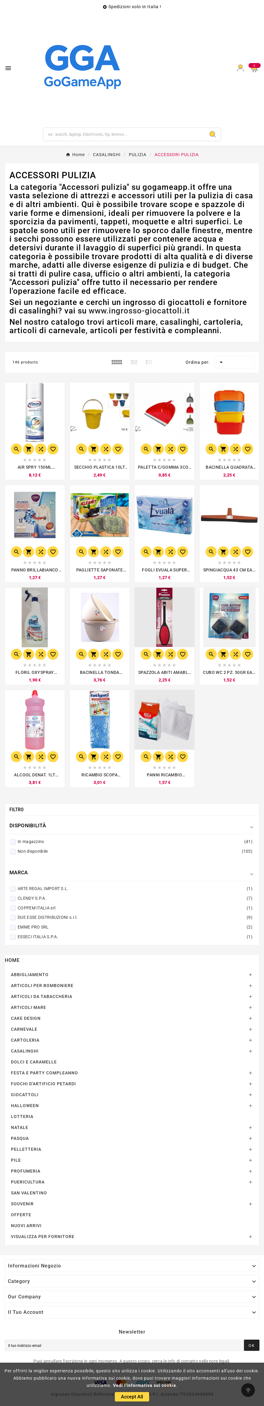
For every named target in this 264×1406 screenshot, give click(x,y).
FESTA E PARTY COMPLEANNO (44, 1072)
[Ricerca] (124, 134)
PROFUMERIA (25, 1171)
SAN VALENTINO (29, 1192)
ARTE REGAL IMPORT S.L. (135, 888)
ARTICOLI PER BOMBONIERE (42, 985)
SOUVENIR (22, 1203)
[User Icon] (240, 68)
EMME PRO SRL (135, 927)
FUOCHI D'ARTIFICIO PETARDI (43, 1083)
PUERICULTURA (28, 1182)
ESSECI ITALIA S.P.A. (135, 936)
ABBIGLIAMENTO (30, 974)
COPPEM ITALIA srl (135, 908)
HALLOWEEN (25, 1105)
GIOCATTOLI (25, 1094)
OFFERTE (21, 1214)
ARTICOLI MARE (28, 1007)
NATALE (19, 1127)
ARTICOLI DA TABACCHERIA (41, 996)
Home (12, 960)
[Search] (213, 134)
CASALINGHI (25, 1051)
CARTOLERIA (25, 1040)
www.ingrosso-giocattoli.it (139, 310)
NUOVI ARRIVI (26, 1225)
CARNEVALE (24, 1029)
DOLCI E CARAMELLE (34, 1062)
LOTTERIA (22, 1116)
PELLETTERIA (26, 1149)
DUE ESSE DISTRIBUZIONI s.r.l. (135, 917)
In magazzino (135, 841)
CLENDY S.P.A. (135, 898)
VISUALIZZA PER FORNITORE (42, 1236)
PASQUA (20, 1138)
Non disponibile (135, 851)
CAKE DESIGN (26, 1018)
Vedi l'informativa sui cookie (144, 1385)
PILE (16, 1160)
